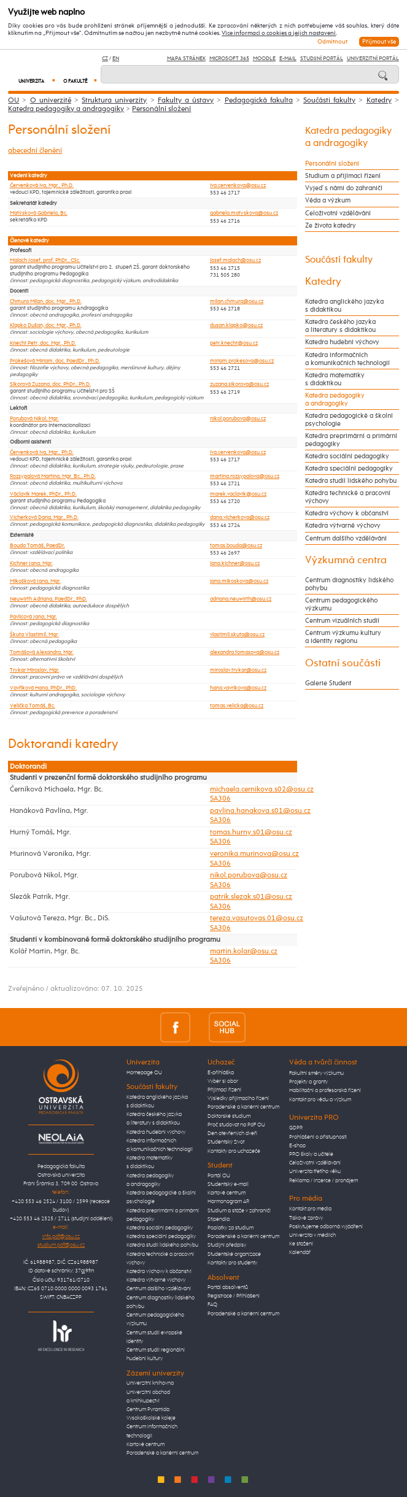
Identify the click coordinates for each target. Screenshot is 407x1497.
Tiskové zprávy (306, 1218)
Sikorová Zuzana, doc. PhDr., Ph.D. (50, 384)
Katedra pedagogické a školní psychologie (349, 419)
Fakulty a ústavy (186, 100)
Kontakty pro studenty (232, 1263)
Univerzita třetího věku (315, 1171)
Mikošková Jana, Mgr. (35, 581)
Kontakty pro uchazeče (233, 1151)
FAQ (212, 1304)
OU (13, 100)
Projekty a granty (308, 1082)
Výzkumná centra (346, 560)
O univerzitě (50, 100)
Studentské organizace (234, 1254)
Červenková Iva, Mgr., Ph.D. (42, 185)
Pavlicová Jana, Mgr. (33, 617)
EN (115, 58)
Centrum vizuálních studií (342, 620)
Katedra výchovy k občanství (347, 513)
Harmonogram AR (228, 1201)
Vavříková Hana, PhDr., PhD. (43, 688)
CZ (105, 58)
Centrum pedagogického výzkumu (341, 604)
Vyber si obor (222, 1081)
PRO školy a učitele (311, 1154)
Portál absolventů (227, 1287)
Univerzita (36, 81)
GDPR (296, 1128)
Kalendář (300, 1252)
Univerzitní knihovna (150, 1383)
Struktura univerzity (114, 100)
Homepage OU (144, 1073)
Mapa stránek (186, 58)
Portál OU (218, 1176)
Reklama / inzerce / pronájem (323, 1180)
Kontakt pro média (310, 1209)
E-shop (297, 1146)
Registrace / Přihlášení (233, 1296)
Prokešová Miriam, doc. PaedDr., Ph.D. (55, 361)
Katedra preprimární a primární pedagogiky (351, 440)
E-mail (288, 58)
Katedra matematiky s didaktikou (335, 379)
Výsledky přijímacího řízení (238, 1098)
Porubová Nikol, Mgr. (34, 418)
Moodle (264, 58)
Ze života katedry (330, 225)
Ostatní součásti (343, 663)
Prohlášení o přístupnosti (318, 1137)
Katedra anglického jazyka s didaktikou (344, 305)
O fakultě (79, 81)
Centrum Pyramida (147, 1409)
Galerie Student (328, 683)
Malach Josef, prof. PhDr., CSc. (45, 260)
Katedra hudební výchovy (342, 342)
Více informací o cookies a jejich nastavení (279, 33)
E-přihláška (220, 1073)
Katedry (379, 100)
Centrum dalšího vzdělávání (346, 538)
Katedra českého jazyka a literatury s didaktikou (340, 325)
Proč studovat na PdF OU (236, 1125)
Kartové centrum (145, 1444)
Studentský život (225, 1142)
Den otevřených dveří (232, 1133)
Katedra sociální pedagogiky (347, 456)
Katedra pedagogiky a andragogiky (66, 109)
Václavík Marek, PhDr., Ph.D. (43, 494)
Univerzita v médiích (312, 1235)
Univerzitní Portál (373, 58)
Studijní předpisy (226, 1245)
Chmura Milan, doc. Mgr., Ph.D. (46, 301)
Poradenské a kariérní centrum (162, 1453)
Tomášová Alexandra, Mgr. (42, 652)
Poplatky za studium (230, 1228)
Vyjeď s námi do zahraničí (343, 188)
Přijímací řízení (224, 1090)
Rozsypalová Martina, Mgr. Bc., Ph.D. (53, 476)
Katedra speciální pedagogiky (349, 468)
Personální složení (161, 109)
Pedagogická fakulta (259, 100)
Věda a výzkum (328, 200)
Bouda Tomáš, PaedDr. (37, 545)
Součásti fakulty (329, 100)
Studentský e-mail (228, 1184)
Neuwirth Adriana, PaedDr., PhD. (48, 599)
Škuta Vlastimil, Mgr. (34, 634)
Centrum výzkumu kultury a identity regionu (343, 636)
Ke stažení (301, 1244)
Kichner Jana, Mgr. (31, 563)
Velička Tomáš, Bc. (32, 706)
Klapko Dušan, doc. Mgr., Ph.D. (46, 325)
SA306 (220, 798)
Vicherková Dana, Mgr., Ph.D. (44, 517)
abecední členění (35, 151)
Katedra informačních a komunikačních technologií (347, 359)
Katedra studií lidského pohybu (351, 480)
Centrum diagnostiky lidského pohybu (349, 584)
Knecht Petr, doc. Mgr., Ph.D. (43, 343)
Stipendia (218, 1219)
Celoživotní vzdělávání (338, 213)
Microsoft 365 (229, 58)
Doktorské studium (228, 1116)
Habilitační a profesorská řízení (325, 1090)
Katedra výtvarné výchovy (343, 525)
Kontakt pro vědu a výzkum (320, 1100)
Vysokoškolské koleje (151, 1418)
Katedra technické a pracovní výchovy (347, 497)
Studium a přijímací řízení (343, 175)
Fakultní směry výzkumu (316, 1073)
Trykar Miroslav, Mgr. (35, 670)
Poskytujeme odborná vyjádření (326, 1227)
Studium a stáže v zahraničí (239, 1211)
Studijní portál (321, 58)
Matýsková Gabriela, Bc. (39, 213)
